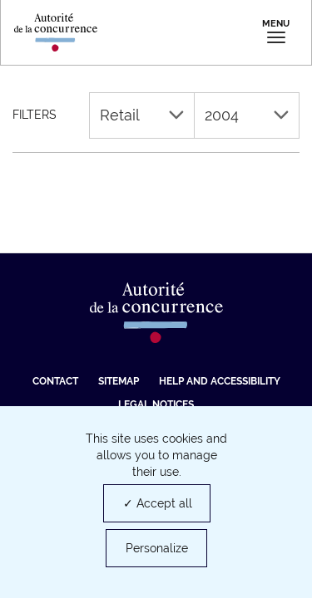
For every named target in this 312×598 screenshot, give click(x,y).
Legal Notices (156, 404)
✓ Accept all (157, 503)
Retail (142, 115)
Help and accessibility (219, 381)
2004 (247, 115)
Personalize (157, 548)
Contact (55, 381)
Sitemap (118, 381)
